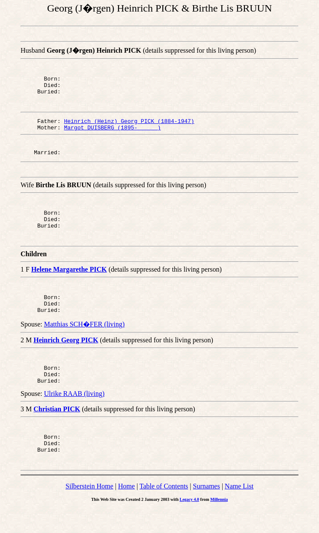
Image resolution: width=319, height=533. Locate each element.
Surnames (206, 510)
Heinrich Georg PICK (65, 356)
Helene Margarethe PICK (69, 282)
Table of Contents (164, 510)
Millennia (219, 523)
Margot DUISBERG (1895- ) (112, 134)
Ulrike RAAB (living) (74, 414)
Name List (239, 510)
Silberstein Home (89, 510)
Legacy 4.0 (190, 523)
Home (126, 510)
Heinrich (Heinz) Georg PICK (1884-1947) (129, 126)
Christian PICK (56, 429)
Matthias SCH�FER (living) (84, 340)
